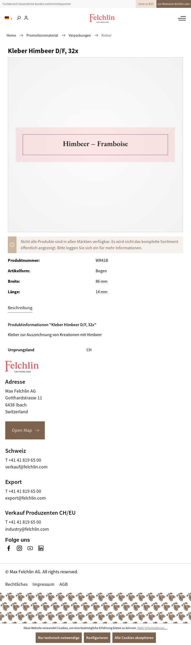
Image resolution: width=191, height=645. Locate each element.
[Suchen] (19, 18)
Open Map (22, 430)
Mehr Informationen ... (152, 628)
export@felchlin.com (25, 498)
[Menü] (181, 18)
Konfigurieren (97, 637)
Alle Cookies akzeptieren (134, 637)
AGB (63, 584)
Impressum (43, 584)
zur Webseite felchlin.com (174, 4)
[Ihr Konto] (26, 18)
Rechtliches (16, 584)
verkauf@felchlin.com (26, 467)
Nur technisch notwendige (58, 637)
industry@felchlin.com (27, 529)
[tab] (20, 308)
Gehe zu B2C (146, 4)
